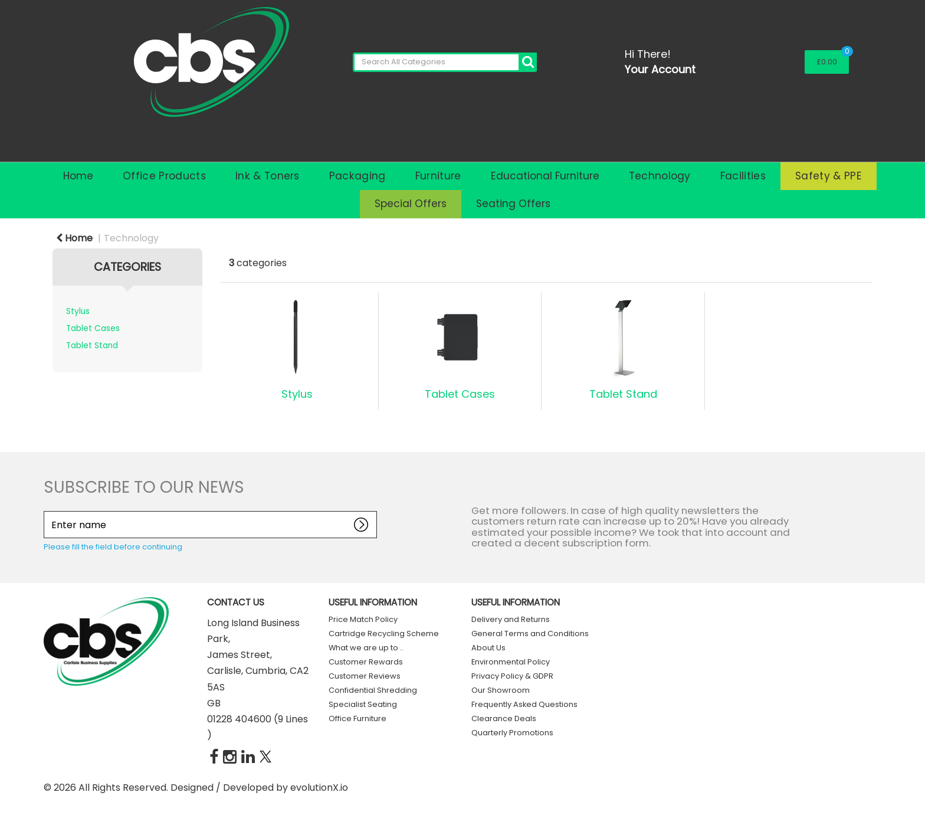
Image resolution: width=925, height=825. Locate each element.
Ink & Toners (267, 176)
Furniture (438, 176)
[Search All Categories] (445, 62)
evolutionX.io (319, 787)
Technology (660, 176)
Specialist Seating (363, 704)
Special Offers (411, 204)
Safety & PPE (828, 176)
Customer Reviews (365, 676)
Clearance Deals (503, 718)
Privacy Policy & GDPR (512, 676)
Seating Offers (513, 204)
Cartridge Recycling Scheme (384, 633)
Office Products (164, 176)
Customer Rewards (366, 662)
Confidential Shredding (373, 690)
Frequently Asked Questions (524, 704)
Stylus (78, 311)
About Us (488, 648)
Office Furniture (357, 718)
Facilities (743, 176)
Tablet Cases (93, 328)
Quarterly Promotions (512, 733)
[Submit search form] (527, 62)
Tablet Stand (92, 345)
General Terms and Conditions (530, 633)
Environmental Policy (510, 662)
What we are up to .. (366, 648)
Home (78, 176)
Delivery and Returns (510, 619)
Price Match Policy (363, 619)
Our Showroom (500, 690)
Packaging (357, 176)
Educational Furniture (545, 176)
